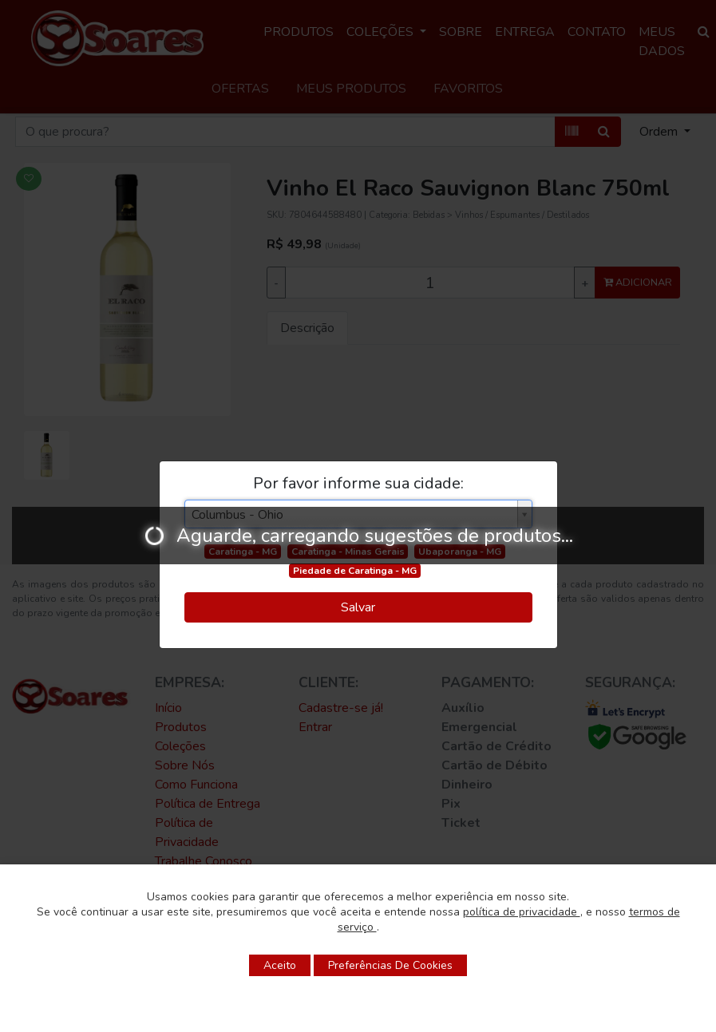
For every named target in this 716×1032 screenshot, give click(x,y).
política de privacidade (521, 911)
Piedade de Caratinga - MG (355, 570)
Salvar (358, 607)
